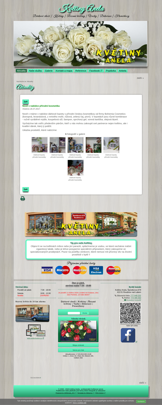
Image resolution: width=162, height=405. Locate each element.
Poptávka (111, 70)
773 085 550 (136, 298)
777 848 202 (135, 296)
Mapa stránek (78, 345)
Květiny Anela (81, 9)
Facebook (94, 70)
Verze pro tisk (78, 350)
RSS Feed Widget (34, 377)
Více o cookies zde (79, 403)
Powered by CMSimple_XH (65, 393)
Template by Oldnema (84, 393)
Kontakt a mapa (64, 70)
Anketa (122, 70)
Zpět (26, 102)
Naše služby (35, 70)
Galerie (49, 70)
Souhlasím (141, 401)
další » (140, 78)
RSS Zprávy (100, 393)
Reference (80, 70)
